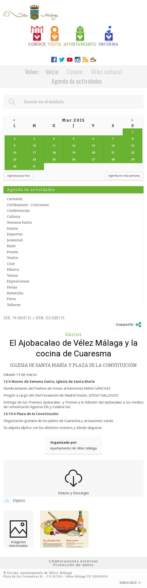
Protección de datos (73, 564)
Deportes (15, 234)
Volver (32, 71)
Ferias (12, 287)
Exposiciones (18, 281)
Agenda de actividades (77, 81)
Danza (12, 228)
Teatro (12, 258)
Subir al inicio (130, 583)
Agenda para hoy (18, 176)
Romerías (15, 293)
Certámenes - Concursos (28, 205)
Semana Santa (19, 222)
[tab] (37, 36)
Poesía (12, 252)
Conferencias (18, 211)
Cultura (13, 217)
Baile (11, 246)
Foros (11, 299)
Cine (11, 264)
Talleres (14, 305)
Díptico (19, 500)
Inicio (52, 71)
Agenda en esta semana (124, 176)
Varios (12, 275)
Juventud (15, 240)
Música (13, 269)
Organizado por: (63, 442)
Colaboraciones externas (73, 561)
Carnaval (14, 199)
